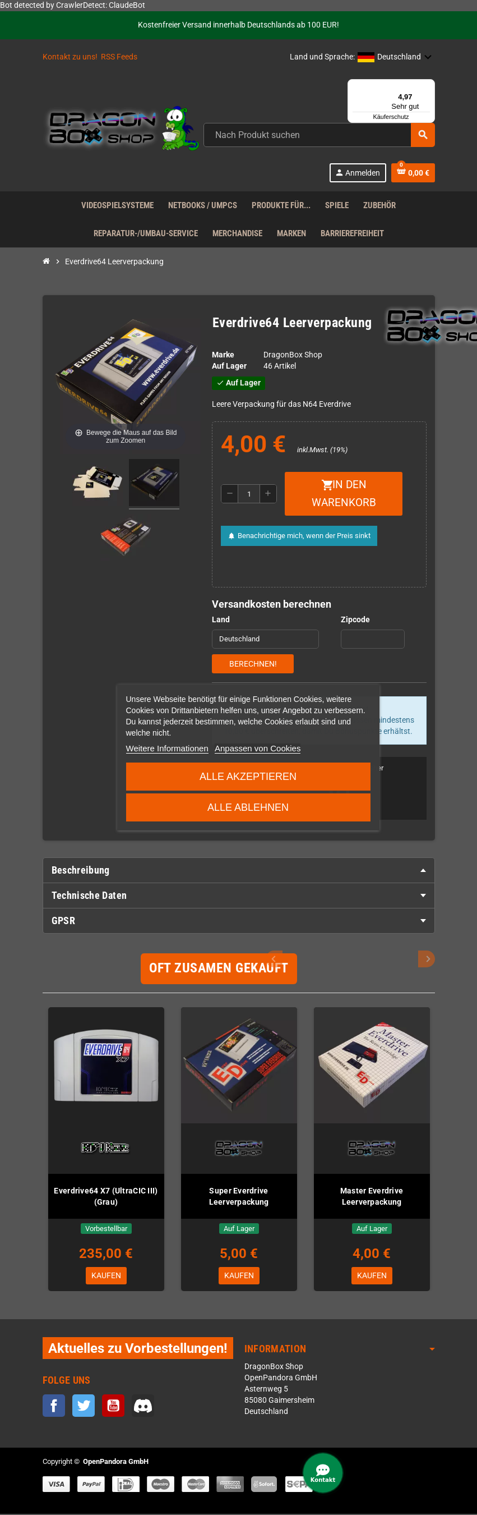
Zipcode (355, 620)
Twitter (83, 1407)
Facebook (54, 1407)
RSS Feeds (119, 57)
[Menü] (428, 86)
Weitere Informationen (167, 748)
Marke (223, 355)
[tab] (238, 870)
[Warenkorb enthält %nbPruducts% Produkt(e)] (413, 172)
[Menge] (249, 494)
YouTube (113, 1407)
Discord (143, 1407)
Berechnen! (253, 663)
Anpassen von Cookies (257, 748)
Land (221, 620)
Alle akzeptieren (248, 776)
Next (426, 959)
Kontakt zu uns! (70, 57)
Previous (408, 959)
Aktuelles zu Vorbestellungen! (138, 1350)
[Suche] (318, 135)
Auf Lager (229, 366)
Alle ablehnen (248, 807)
